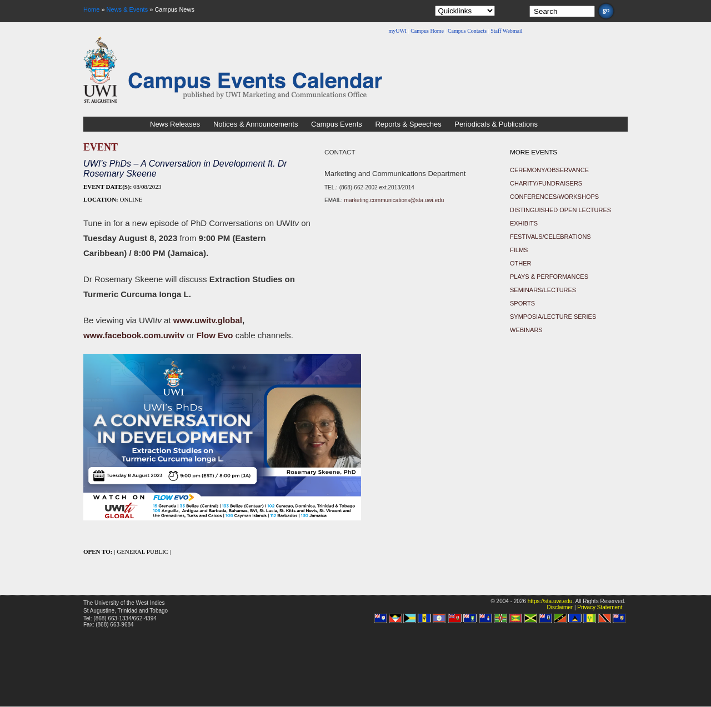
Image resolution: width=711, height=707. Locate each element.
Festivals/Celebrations (550, 236)
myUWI (397, 31)
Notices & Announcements (255, 124)
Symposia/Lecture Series (553, 316)
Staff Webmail (506, 31)
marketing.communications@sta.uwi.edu (394, 200)
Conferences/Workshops (554, 196)
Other (521, 263)
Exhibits (524, 223)
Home (91, 9)
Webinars (526, 330)
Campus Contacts (467, 31)
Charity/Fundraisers (546, 183)
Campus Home (427, 31)
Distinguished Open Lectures (560, 210)
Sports (522, 303)
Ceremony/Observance (549, 170)
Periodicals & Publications (496, 124)
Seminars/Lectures (543, 290)
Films (519, 250)
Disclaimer (560, 607)
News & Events (127, 9)
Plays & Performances (549, 276)
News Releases (175, 124)
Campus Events (336, 124)
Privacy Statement (599, 607)
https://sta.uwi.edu (550, 601)
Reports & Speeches (408, 124)
